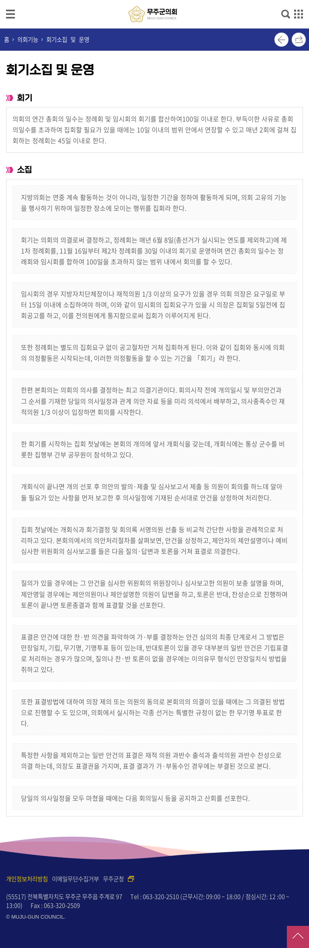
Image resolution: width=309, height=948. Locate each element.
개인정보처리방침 (27, 878)
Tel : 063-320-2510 (154, 896)
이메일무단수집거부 (75, 878)
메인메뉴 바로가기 (154, 0)
